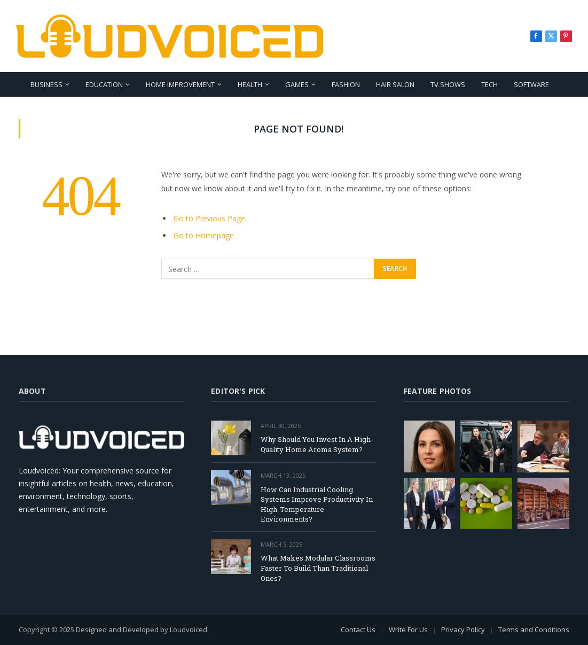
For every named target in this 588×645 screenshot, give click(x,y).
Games (297, 84)
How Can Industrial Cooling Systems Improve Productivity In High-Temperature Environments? (317, 504)
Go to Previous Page (209, 218)
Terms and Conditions (533, 629)
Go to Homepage (204, 235)
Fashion (346, 84)
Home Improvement (180, 84)
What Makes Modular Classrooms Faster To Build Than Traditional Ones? (318, 567)
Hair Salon (395, 84)
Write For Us (408, 629)
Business (46, 84)
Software (531, 84)
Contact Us (358, 629)
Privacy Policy (463, 629)
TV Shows (447, 84)
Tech (489, 84)
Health (250, 84)
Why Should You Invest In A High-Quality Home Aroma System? (317, 444)
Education (104, 84)
